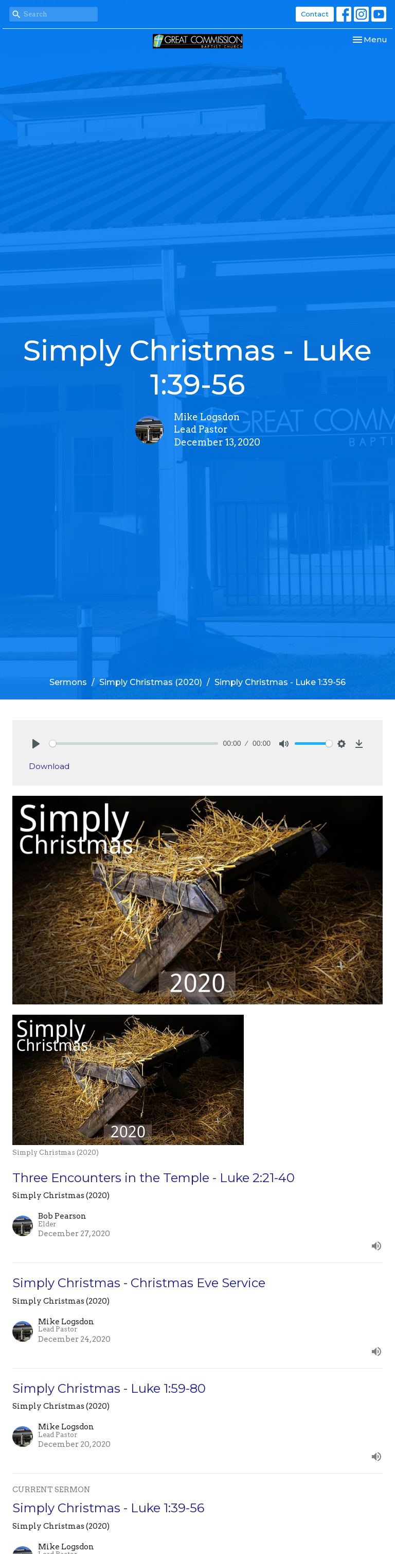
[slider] (133, 743)
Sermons (68, 682)
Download (49, 766)
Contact (315, 14)
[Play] (36, 744)
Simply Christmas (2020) (150, 682)
